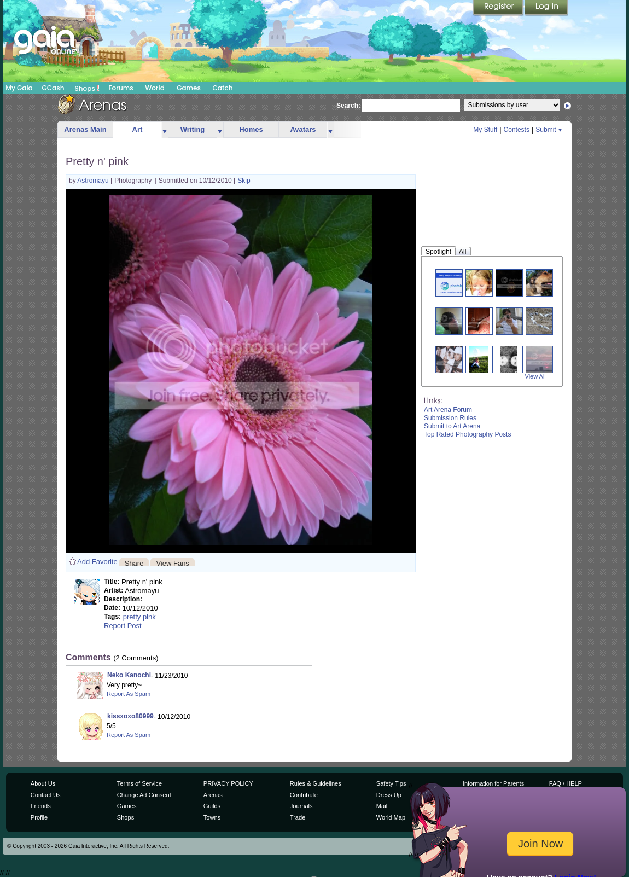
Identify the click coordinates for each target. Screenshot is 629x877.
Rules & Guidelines (315, 783)
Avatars (303, 129)
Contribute (304, 795)
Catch (223, 87)
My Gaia (18, 87)
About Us (43, 783)
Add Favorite (97, 561)
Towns (211, 817)
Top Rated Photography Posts (467, 434)
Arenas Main (85, 129)
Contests (516, 129)
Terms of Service (139, 783)
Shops (87, 88)
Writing (192, 129)
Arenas (213, 795)
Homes (251, 129)
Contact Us (46, 795)
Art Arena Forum (448, 410)
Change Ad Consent (144, 795)
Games (189, 87)
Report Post (123, 626)
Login (546, 8)
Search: (348, 105)
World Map (390, 817)
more (164, 130)
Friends (41, 806)
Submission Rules (450, 418)
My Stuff (485, 129)
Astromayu (93, 180)
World (155, 87)
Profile (39, 817)
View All (535, 376)
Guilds (211, 806)
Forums (120, 87)
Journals (301, 806)
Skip (243, 180)
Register (499, 8)
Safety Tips (391, 783)
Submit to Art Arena (452, 426)
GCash (53, 87)
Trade (297, 817)
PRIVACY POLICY (228, 783)
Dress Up (388, 795)
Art (137, 129)
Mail (381, 806)
